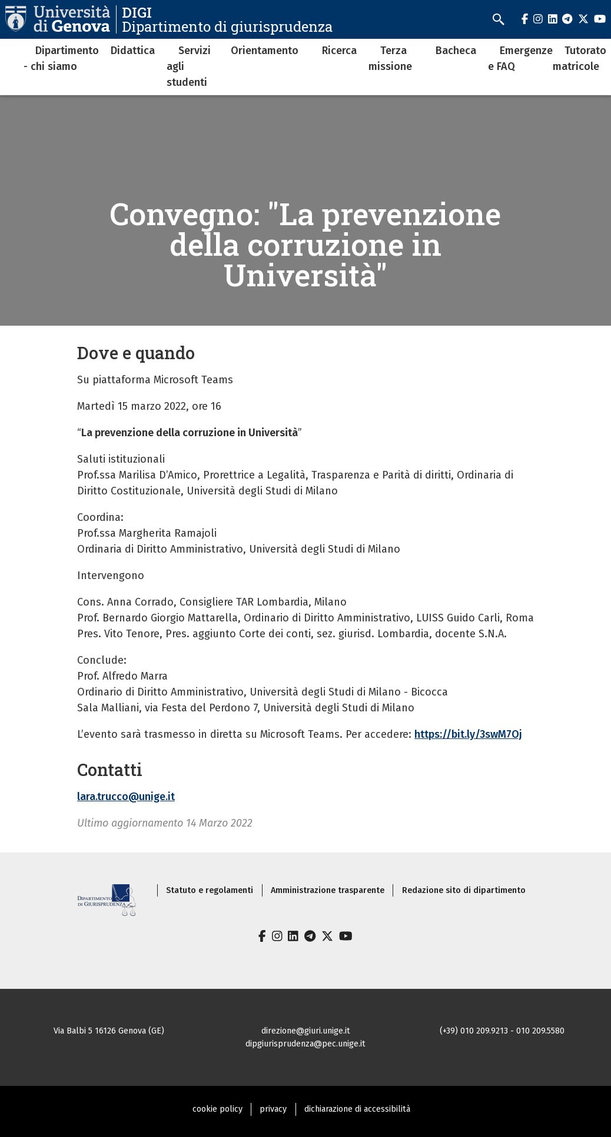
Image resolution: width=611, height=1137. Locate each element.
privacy (273, 1109)
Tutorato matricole (579, 58)
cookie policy (217, 1109)
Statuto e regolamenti (209, 890)
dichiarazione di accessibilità (357, 1109)
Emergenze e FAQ (520, 58)
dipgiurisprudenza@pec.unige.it (305, 1044)
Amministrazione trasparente (327, 890)
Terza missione (390, 58)
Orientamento (264, 50)
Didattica (133, 50)
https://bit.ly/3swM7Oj (468, 734)
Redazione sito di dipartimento (464, 890)
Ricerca (339, 50)
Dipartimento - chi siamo (61, 58)
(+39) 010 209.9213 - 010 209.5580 (502, 1031)
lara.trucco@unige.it (126, 796)
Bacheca (456, 50)
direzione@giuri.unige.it (305, 1031)
